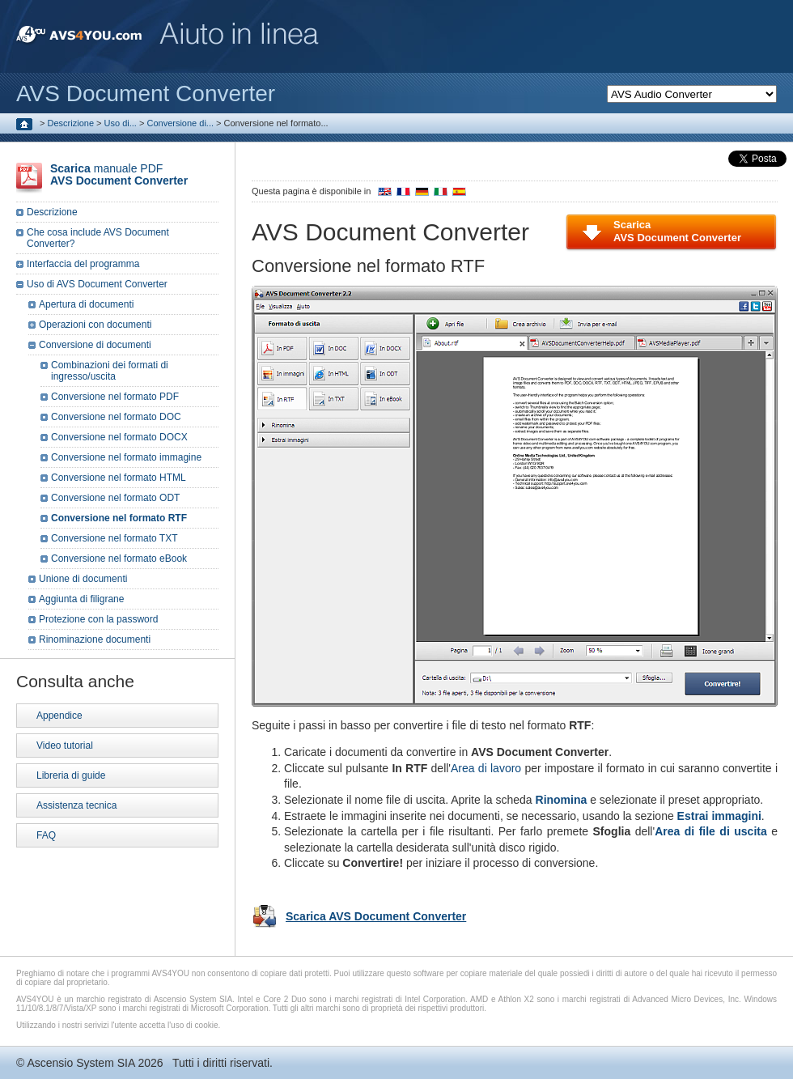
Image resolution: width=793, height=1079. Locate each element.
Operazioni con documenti (95, 324)
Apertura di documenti (86, 304)
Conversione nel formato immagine (126, 457)
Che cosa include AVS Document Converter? (98, 238)
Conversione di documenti (95, 344)
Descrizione (71, 123)
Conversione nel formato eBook (119, 558)
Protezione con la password (98, 619)
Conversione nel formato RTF (119, 518)
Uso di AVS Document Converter (97, 284)
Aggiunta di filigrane (81, 599)
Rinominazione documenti (95, 639)
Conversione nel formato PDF (115, 396)
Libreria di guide (70, 775)
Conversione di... (180, 123)
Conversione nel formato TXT (114, 538)
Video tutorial (64, 745)
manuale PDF (119, 174)
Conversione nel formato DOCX (119, 437)
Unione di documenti (83, 578)
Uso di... (120, 123)
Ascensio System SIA (80, 1062)
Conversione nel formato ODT (115, 497)
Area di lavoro (486, 768)
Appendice (59, 715)
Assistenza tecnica (76, 805)
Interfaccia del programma (83, 264)
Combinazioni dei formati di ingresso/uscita (109, 370)
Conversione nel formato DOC (116, 417)
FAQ (46, 835)
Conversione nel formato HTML (118, 477)
